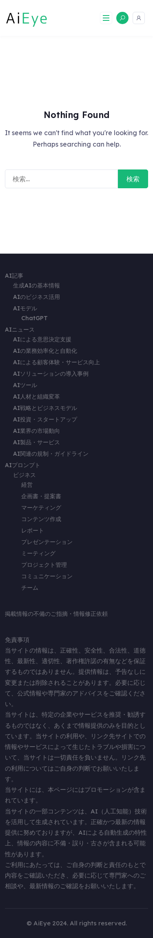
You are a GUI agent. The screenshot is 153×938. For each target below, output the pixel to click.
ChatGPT (34, 318)
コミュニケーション (47, 576)
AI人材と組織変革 (36, 396)
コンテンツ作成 (41, 519)
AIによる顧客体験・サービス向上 (56, 362)
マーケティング (41, 507)
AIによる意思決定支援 (42, 339)
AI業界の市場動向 (36, 430)
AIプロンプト (22, 465)
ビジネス (24, 475)
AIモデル (25, 308)
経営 (27, 484)
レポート (32, 530)
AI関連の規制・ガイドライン (51, 453)
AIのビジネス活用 (36, 297)
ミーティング (38, 553)
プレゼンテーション (47, 542)
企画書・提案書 (41, 496)
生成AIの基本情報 (36, 285)
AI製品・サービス (36, 442)
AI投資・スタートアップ (45, 419)
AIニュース (20, 329)
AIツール (25, 385)
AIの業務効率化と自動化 (45, 350)
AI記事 (14, 275)
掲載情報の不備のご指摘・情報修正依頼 (56, 613)
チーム (29, 587)
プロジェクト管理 (44, 564)
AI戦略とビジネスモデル (45, 408)
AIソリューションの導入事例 (51, 373)
